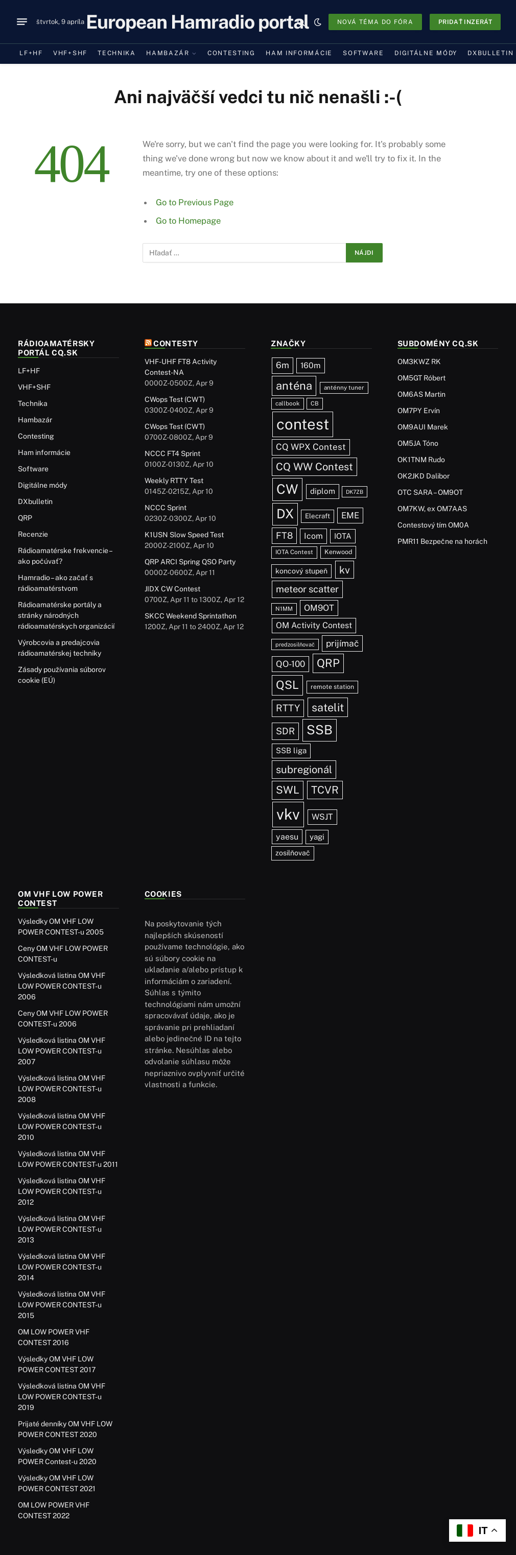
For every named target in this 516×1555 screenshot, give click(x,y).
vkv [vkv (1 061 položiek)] (288, 814)
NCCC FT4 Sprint (172, 453)
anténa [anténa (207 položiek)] (294, 385)
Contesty (175, 343)
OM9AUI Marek (422, 427)
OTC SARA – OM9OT (430, 492)
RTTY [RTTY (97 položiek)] (288, 707)
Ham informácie (299, 53)
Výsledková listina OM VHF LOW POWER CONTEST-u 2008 (61, 1089)
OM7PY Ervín (418, 410)
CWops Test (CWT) (175, 399)
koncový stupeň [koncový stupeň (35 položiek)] (301, 571)
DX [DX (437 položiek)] (285, 513)
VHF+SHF (70, 53)
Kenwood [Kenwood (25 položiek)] (338, 552)
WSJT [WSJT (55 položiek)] (322, 817)
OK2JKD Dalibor (423, 476)
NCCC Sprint (165, 508)
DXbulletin (35, 501)
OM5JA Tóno (417, 443)
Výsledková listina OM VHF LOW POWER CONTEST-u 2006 (61, 986)
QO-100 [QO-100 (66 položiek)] (290, 664)
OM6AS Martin (421, 394)
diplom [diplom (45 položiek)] (322, 491)
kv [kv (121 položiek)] (344, 570)
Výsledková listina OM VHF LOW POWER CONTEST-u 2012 (61, 1191)
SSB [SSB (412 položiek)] (320, 729)
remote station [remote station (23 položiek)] (332, 686)
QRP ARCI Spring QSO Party (190, 562)
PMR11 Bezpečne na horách (442, 541)
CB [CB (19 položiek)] (315, 403)
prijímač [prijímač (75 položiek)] (342, 643)
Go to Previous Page (194, 202)
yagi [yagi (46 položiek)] (317, 836)
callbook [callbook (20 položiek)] (287, 403)
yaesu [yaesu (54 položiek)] (287, 837)
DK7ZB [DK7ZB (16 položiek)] (354, 492)
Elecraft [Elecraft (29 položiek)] (317, 516)
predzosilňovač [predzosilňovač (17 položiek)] (295, 644)
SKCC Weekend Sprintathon (191, 616)
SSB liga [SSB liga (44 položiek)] (291, 750)
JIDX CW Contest (172, 589)
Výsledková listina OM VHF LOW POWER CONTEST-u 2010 (61, 1126)
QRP (25, 518)
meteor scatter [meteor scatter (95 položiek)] (307, 588)
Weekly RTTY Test (174, 480)
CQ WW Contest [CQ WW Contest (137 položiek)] (314, 467)
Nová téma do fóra (375, 22)
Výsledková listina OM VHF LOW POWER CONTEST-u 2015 (61, 1305)
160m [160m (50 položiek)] (310, 365)
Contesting (231, 53)
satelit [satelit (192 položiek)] (328, 707)
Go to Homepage (188, 221)
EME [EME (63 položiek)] (350, 515)
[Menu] (22, 22)
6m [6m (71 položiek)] (282, 365)
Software (363, 53)
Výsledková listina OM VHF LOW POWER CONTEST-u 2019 (61, 1397)
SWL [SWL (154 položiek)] (287, 789)
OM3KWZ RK (419, 361)
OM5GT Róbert (421, 378)
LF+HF (30, 53)
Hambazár (168, 53)
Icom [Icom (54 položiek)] (313, 536)
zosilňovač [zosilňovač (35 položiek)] (292, 853)
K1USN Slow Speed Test (184, 535)
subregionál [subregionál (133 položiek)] (304, 769)
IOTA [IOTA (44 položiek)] (342, 536)
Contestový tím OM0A (433, 525)
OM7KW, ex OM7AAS (432, 509)
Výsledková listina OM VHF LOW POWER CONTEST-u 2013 (61, 1229)
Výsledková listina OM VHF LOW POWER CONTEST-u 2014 (61, 1267)
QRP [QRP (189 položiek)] (328, 663)
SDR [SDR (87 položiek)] (285, 731)
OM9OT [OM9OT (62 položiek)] (319, 608)
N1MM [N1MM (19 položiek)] (284, 608)
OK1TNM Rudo (421, 460)
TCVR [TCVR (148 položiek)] (325, 790)
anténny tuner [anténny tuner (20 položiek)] (344, 387)
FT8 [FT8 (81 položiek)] (284, 535)
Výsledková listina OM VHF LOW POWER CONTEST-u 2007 (61, 1051)
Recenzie (33, 534)
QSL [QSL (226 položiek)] (287, 684)
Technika (117, 53)
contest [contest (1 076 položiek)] (302, 424)
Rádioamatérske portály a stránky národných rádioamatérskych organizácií (66, 615)
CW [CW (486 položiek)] (287, 489)
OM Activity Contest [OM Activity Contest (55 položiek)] (314, 625)
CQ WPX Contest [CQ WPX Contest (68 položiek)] (311, 447)
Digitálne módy (425, 53)
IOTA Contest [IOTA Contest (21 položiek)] (294, 552)
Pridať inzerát (465, 22)
